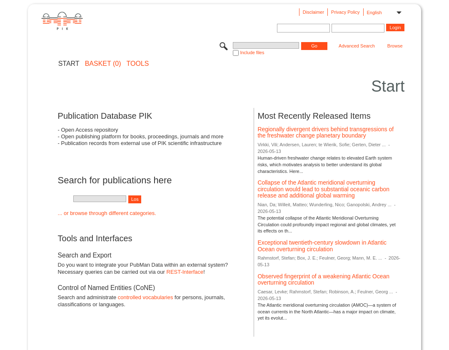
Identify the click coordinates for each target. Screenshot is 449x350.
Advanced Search (357, 45)
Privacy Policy (345, 12)
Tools (138, 63)
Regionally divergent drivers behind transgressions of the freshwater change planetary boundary (325, 132)
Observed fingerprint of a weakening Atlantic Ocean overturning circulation (323, 279)
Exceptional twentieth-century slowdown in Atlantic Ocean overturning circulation (322, 245)
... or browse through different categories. (107, 213)
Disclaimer (313, 12)
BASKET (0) (103, 63)
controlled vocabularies (145, 297)
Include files (252, 52)
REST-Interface (185, 272)
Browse (395, 45)
